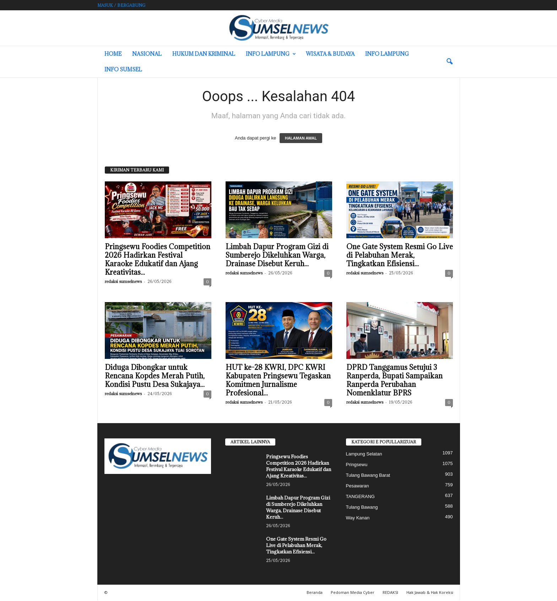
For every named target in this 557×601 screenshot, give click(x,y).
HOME (112, 53)
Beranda (315, 593)
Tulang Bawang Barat (368, 476)
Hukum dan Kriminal (203, 53)
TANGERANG (360, 497)
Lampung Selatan (364, 454)
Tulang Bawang (362, 507)
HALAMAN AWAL (301, 139)
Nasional (147, 53)
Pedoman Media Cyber (352, 593)
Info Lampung (271, 54)
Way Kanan (358, 518)
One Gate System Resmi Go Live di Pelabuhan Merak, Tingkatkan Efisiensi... (399, 256)
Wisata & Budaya (330, 53)
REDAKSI (390, 593)
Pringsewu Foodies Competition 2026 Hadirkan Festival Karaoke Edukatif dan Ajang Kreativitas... (157, 260)
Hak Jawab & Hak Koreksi (429, 593)
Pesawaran (357, 486)
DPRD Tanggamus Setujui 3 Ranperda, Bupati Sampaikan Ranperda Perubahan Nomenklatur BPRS (394, 381)
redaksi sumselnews (123, 282)
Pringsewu (357, 465)
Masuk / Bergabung (121, 5)
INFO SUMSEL (123, 69)
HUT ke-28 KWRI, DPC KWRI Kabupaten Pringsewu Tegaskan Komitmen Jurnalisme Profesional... (278, 381)
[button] (449, 62)
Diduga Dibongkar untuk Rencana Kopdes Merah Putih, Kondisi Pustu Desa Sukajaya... (155, 377)
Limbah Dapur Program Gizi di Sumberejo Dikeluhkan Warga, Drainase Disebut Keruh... (277, 256)
